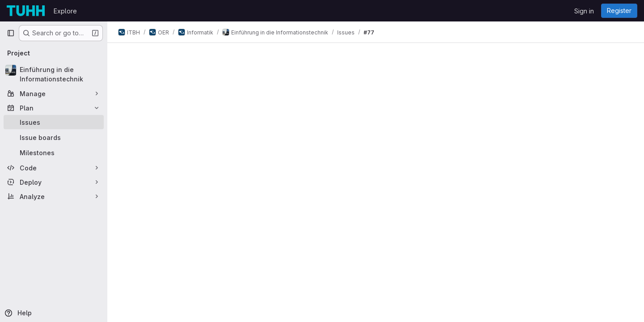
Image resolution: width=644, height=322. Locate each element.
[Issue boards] (54, 137)
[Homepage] (26, 11)
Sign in (584, 11)
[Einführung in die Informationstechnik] (54, 74)
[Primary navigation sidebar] (11, 33)
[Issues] (54, 122)
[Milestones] (54, 152)
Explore (65, 11)
